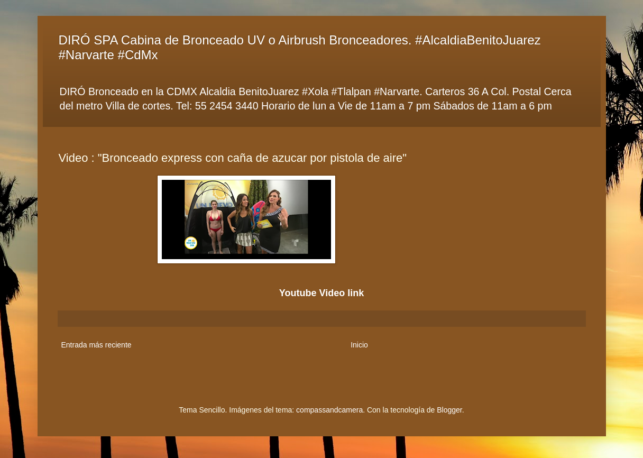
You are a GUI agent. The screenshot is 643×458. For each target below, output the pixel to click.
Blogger (449, 410)
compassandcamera (329, 410)
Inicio (359, 345)
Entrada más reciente (96, 345)
